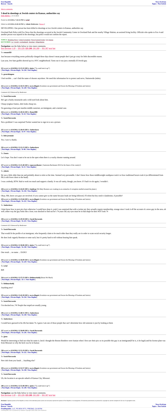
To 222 (24, 201)
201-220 (21, 48)
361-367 (45, 48)
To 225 (24, 221)
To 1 (23, 279)
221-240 (28, 48)
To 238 (24, 370)
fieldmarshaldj (35, 278)
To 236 (24, 333)
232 (2, 245)
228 (2, 189)
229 (2, 199)
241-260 (36, 48)
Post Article (162, 4)
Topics (154, 4)
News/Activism (161, 2)
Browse (3, 4)
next (50, 48)
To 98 (24, 149)
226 (2, 147)
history (42, 24)
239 (2, 368)
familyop (33, 189)
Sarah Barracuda (36, 219)
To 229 (24, 262)
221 (2, 68)
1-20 (13, 48)
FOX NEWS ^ (6, 16)
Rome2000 (33, 112)
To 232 (24, 352)
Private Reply (16, 70)
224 (2, 112)
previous (8, 48)
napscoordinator (36, 165)
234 (2, 278)
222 (2, 86)
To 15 (24, 167)
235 (2, 295)
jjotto (32, 68)
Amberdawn (34, 130)
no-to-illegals (34, 86)
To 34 (24, 114)
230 (2, 219)
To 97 (24, 132)
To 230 (24, 247)
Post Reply (6, 70)
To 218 (24, 70)
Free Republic (6, 2)
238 (2, 350)
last (54, 48)
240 (2, 386)
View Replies (32, 70)
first (2, 48)
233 (2, 260)
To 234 (24, 297)
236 (2, 313)
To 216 (24, 191)
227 (2, 165)
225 (2, 130)
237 (2, 331)
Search (9, 4)
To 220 (24, 88)
